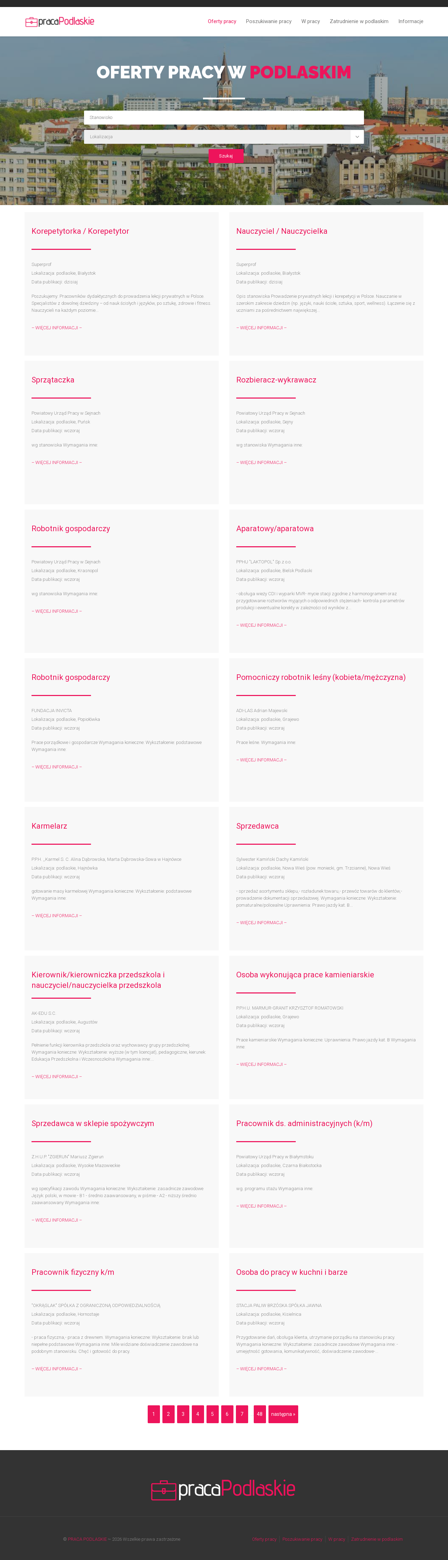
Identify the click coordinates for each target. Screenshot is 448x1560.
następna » (283, 1414)
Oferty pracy (222, 21)
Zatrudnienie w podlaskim (359, 21)
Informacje (411, 21)
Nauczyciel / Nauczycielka (282, 231)
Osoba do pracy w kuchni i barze (292, 1272)
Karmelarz (49, 826)
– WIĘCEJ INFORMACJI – (56, 327)
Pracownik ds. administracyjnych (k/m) (304, 1123)
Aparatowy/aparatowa (275, 528)
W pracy (310, 21)
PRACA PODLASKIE (87, 1539)
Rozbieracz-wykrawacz (276, 379)
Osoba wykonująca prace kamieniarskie (305, 974)
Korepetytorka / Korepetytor (80, 231)
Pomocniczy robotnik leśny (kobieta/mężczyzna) (321, 677)
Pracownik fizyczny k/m (72, 1272)
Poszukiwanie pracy (269, 21)
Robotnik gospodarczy (70, 528)
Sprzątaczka (53, 379)
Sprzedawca (257, 826)
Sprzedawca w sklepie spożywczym (92, 1123)
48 (259, 1414)
